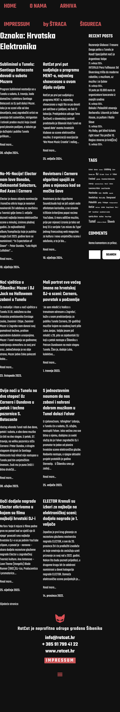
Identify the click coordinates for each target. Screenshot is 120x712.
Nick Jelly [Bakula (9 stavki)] (102, 233)
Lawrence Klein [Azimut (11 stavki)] (94, 224)
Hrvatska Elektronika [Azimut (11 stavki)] (108, 215)
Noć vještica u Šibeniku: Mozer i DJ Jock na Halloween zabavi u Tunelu (17, 327)
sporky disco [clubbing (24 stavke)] (93, 252)
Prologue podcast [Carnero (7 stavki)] (113, 239)
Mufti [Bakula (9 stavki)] (100, 229)
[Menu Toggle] (60, 708)
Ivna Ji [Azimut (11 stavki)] (106, 220)
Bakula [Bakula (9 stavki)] (96, 206)
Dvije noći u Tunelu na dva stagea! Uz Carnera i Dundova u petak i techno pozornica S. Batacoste (18, 441)
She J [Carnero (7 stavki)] (116, 243)
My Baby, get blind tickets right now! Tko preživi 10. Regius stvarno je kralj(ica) (103, 171)
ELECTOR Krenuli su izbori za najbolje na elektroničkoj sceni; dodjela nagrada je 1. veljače (60, 548)
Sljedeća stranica (9, 640)
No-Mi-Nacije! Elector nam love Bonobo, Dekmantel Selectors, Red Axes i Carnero (18, 218)
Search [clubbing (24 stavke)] (111, 290)
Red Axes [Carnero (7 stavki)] (98, 243)
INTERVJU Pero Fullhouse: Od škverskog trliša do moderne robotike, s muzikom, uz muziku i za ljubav (104, 110)
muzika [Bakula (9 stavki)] (105, 229)
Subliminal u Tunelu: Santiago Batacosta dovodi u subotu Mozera (17, 109)
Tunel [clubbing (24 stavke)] (92, 257)
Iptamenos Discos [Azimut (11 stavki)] (99, 220)
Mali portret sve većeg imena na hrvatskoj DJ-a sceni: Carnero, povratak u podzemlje (62, 327)
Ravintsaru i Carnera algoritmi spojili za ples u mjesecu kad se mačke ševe (61, 218)
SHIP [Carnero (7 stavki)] (90, 248)
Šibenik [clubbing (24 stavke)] (111, 258)
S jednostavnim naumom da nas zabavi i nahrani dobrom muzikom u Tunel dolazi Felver (59, 438)
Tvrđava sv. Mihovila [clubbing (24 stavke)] (101, 258)
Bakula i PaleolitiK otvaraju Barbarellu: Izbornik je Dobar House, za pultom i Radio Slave (104, 151)
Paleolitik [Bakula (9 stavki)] (93, 238)
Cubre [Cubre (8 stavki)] (113, 206)
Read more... (6, 180)
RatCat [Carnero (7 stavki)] (91, 243)
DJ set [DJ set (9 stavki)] (107, 210)
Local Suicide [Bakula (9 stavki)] (105, 224)
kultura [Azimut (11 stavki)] (111, 220)
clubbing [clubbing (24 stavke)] (107, 205)
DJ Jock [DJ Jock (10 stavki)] (102, 210)
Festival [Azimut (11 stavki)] (92, 215)
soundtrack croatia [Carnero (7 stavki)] (105, 248)
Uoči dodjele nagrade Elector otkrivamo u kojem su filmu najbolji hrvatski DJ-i (18, 546)
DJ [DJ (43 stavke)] (97, 210)
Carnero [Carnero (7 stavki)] (101, 206)
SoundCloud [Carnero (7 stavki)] (95, 248)
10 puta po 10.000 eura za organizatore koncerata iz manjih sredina (102, 131)
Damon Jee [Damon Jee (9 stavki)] (92, 210)
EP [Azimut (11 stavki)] (110, 210)
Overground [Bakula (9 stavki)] (110, 233)
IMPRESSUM (60, 696)
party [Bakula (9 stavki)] (99, 238)
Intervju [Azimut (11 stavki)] (91, 219)
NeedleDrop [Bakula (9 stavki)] (93, 233)
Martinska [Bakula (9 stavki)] (93, 229)
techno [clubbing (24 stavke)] (101, 252)
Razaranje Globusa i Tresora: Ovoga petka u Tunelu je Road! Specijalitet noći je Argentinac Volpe (103, 88)
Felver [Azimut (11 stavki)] (115, 210)
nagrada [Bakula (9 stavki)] (111, 229)
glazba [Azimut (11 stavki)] (98, 215)
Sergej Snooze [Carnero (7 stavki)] (110, 243)
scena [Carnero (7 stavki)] (103, 243)
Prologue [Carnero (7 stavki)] (105, 238)
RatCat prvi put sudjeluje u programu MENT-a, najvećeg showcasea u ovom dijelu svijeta (61, 111)
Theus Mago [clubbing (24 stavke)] (108, 253)
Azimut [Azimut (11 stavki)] (91, 205)
